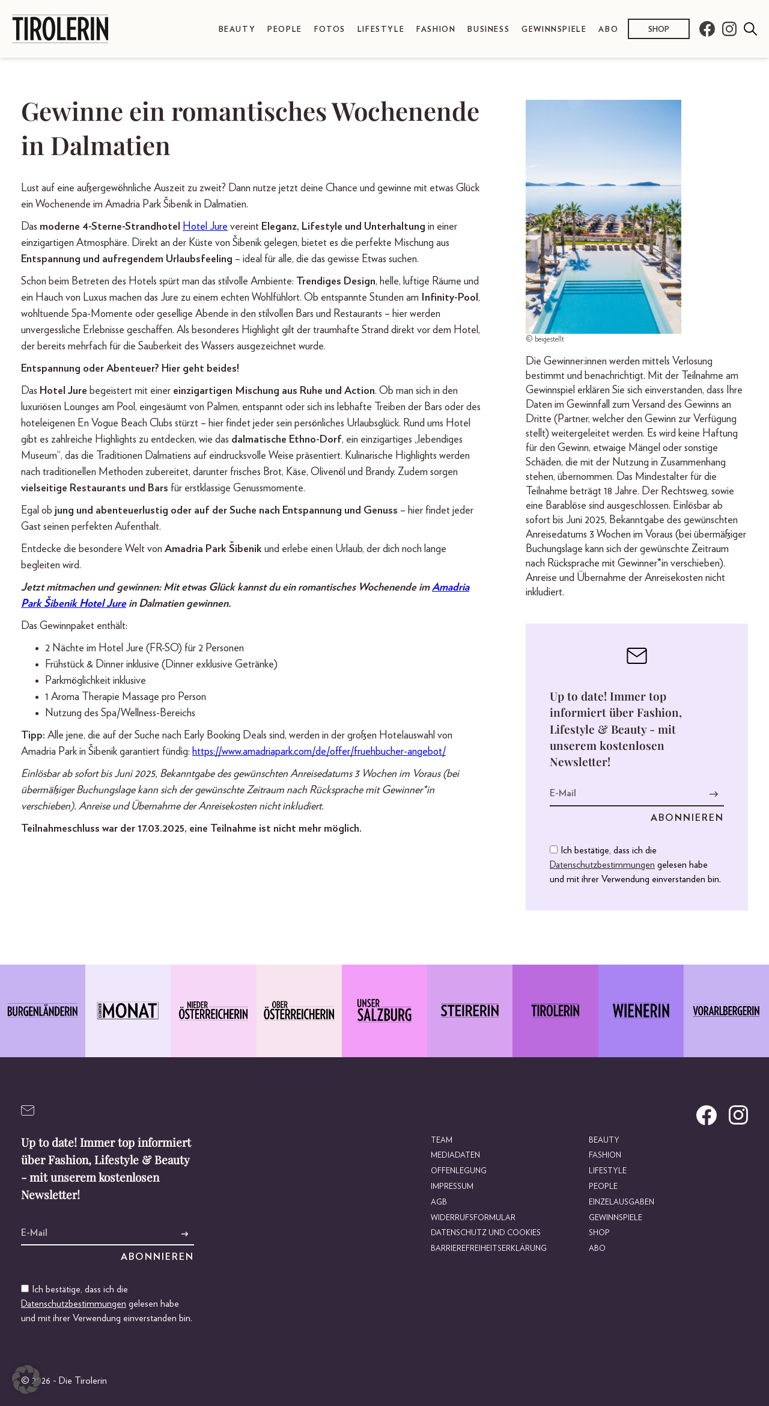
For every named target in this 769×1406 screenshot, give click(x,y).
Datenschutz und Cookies (486, 1233)
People (284, 30)
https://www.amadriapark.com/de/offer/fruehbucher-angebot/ (319, 751)
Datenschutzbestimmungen (602, 865)
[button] (26, 1379)
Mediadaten (455, 1155)
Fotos (329, 30)
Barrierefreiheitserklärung (489, 1249)
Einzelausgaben (621, 1202)
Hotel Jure (205, 226)
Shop (658, 30)
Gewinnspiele (553, 30)
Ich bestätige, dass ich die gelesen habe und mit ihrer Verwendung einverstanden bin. (635, 865)
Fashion (435, 30)
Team (441, 1140)
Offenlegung (459, 1171)
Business (488, 30)
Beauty (237, 30)
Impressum (452, 1187)
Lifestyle (380, 30)
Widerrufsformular (473, 1218)
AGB (439, 1202)
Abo (608, 30)
